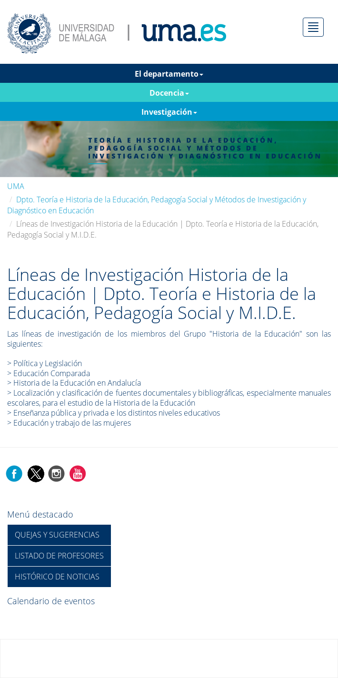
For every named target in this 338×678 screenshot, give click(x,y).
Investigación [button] (169, 112)
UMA (15, 186)
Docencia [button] (169, 93)
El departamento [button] (169, 74)
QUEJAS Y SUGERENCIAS (57, 534)
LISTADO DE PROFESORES (59, 555)
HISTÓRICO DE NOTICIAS (57, 576)
